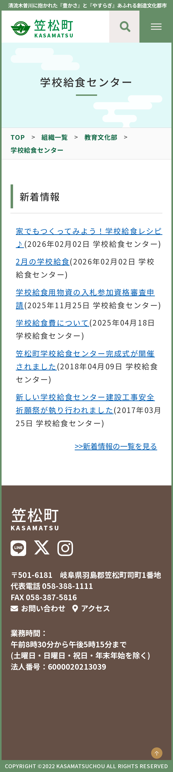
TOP (18, 137)
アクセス (95, 608)
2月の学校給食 (43, 261)
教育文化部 (101, 137)
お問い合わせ (43, 608)
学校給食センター (37, 149)
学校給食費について (52, 322)
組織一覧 (54, 137)
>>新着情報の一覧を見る (116, 446)
